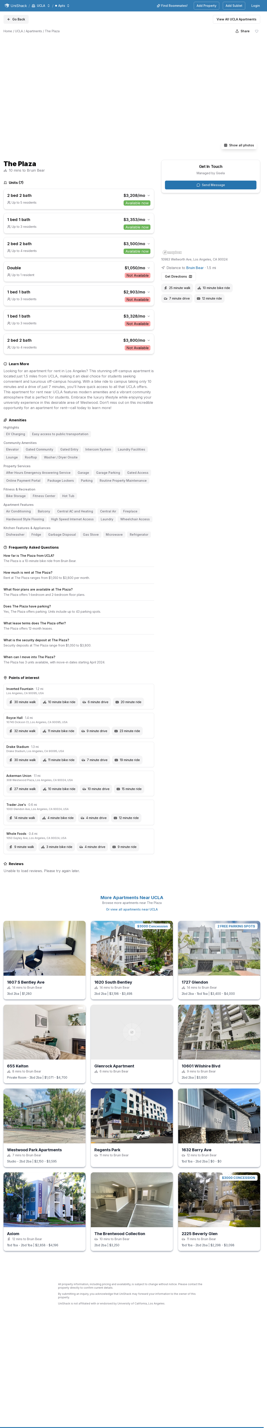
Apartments (34, 31)
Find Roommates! (172, 5)
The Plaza (52, 31)
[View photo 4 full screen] (164, 125)
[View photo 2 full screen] (164, 67)
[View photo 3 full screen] (228, 67)
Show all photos (239, 145)
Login (255, 5)
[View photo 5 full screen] (228, 125)
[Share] (242, 31)
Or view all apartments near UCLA (132, 909)
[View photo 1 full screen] (67, 96)
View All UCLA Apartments (236, 19)
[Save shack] (256, 31)
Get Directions (178, 276)
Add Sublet (234, 5)
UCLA (19, 31)
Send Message (211, 185)
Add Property (206, 5)
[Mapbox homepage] (172, 252)
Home (8, 31)
